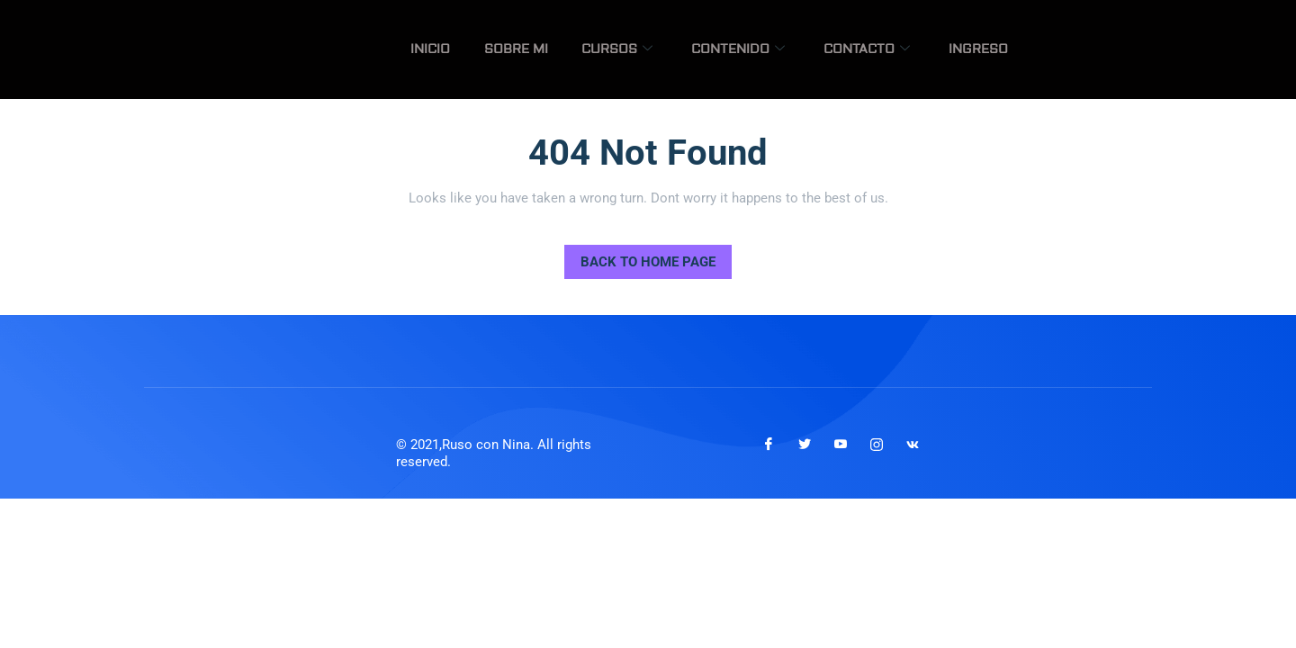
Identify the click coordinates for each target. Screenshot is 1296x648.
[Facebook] (768, 444)
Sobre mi (560, 49)
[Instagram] (876, 444)
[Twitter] (804, 444)
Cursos (651, 49)
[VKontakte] (912, 444)
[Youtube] (840, 444)
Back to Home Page (640, 257)
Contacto (881, 49)
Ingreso (982, 49)
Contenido (762, 49)
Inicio (485, 49)
